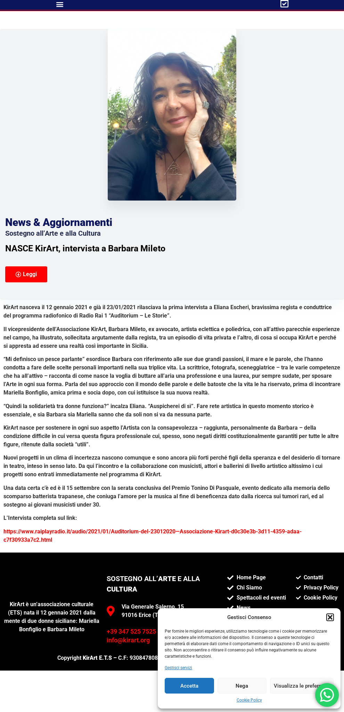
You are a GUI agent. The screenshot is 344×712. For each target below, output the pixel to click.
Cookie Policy (249, 700)
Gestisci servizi (178, 667)
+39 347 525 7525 (131, 666)
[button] (330, 617)
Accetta (189, 686)
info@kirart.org (128, 675)
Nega (242, 686)
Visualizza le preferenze (302, 686)
